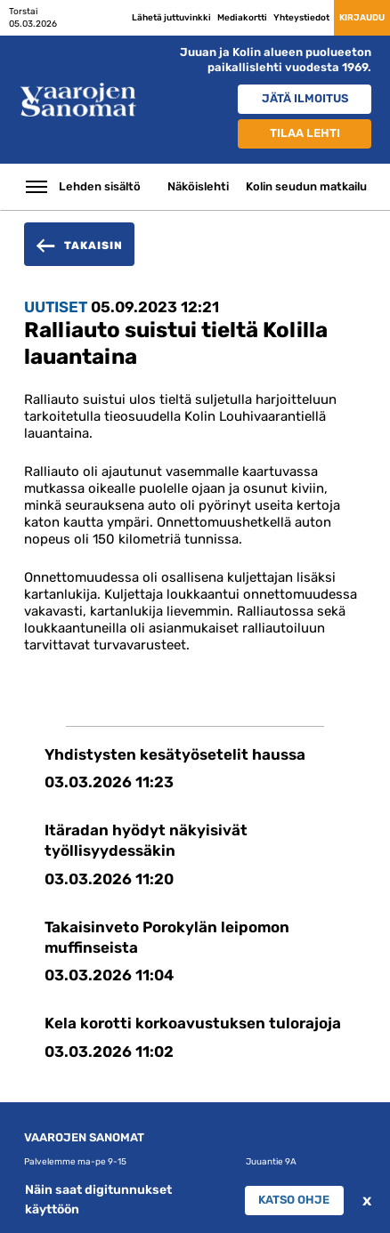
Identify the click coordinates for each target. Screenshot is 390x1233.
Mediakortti (242, 17)
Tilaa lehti (305, 133)
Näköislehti (198, 186)
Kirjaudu (362, 17)
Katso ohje (293, 1199)
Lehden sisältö (100, 186)
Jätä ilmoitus (305, 98)
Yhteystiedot (301, 17)
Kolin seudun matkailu (306, 186)
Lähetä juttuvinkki (171, 17)
